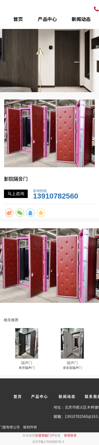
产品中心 (47, 19)
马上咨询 (15, 193)
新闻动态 (81, 19)
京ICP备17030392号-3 (48, 442)
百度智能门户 (44, 435)
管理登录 (70, 435)
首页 (18, 19)
